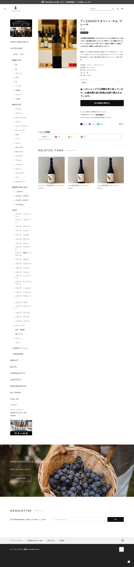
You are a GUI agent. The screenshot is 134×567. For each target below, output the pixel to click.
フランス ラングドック (23, 248)
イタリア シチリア (22, 321)
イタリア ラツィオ (22, 313)
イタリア (18, 109)
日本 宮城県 (20, 330)
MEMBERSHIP (18, 386)
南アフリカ (19, 152)
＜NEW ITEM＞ (18, 54)
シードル (18, 86)
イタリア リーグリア (23, 292)
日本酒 (17, 90)
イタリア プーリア (22, 317)
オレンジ (18, 73)
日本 (16, 135)
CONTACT (15, 380)
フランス (18, 113)
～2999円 (19, 192)
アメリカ (18, 160)
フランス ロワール (22, 239)
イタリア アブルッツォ (23, 297)
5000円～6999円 (21, 200)
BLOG (13, 367)
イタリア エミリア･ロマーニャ (23, 283)
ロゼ (16, 77)
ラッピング (83, 79)
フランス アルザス (22, 235)
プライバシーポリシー (17, 410)
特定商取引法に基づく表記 (18, 412)
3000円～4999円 (21, 196)
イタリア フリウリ (22, 268)
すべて (44, 137)
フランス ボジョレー (23, 226)
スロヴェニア (20, 182)
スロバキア (19, 156)
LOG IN (14, 399)
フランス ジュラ (21, 230)
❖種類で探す (17, 60)
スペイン (18, 122)
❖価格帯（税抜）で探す (20, 187)
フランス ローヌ (21, 243)
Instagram (13, 405)
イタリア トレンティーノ (23, 277)
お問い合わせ (51, 540)
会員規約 (13, 415)
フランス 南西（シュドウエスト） (23, 254)
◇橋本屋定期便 (17, 354)
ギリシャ (18, 169)
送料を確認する (99, 114)
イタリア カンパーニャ (23, 307)
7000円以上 (19, 204)
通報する (121, 124)
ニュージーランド (21, 126)
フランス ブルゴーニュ (23, 221)
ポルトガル (19, 147)
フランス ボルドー (22, 259)
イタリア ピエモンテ (23, 264)
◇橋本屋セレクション (20, 348)
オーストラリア (20, 117)
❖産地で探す (17, 104)
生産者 (14, 210)
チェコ (17, 143)
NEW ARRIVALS (19, 42)
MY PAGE (15, 393)
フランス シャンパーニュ (23, 215)
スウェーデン (20, 173)
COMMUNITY (17, 373)
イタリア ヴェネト (22, 272)
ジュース (18, 95)
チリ (16, 177)
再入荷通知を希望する (102, 103)
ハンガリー (19, 164)
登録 (115, 519)
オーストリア (20, 130)
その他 (17, 99)
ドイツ (17, 139)
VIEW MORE (21, 478)
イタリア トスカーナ (23, 288)
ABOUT (14, 360)
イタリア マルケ (21, 302)
